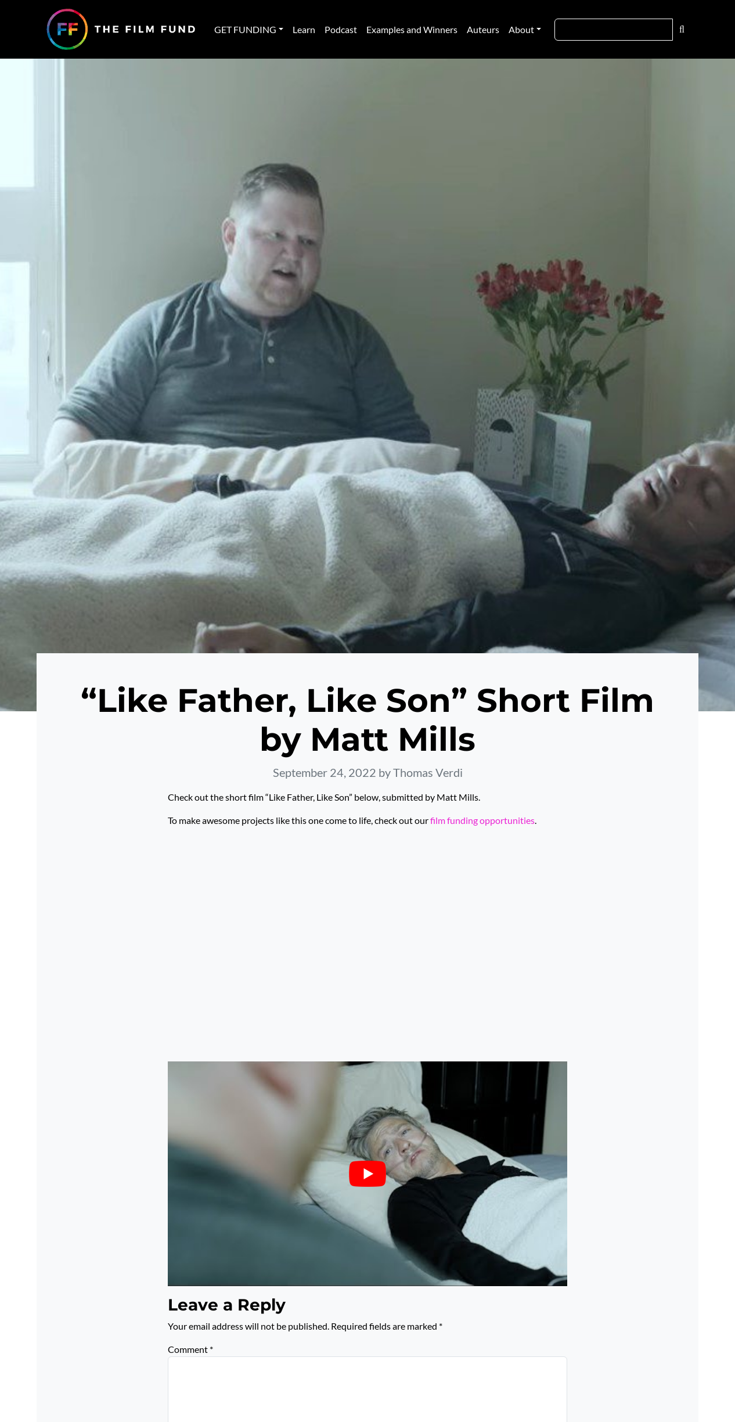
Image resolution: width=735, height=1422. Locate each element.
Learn (304, 29)
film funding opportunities (482, 820)
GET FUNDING (245, 29)
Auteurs (483, 29)
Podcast (341, 29)
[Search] (613, 30)
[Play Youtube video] (367, 1173)
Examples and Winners (411, 29)
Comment (190, 1349)
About (521, 29)
